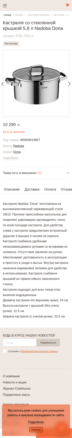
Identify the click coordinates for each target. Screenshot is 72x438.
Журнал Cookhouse (17, 388)
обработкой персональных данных (39, 351)
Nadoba (18, 146)
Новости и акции (14, 382)
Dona (17, 152)
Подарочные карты (16, 394)
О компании (11, 376)
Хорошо (36, 429)
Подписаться (48, 342)
